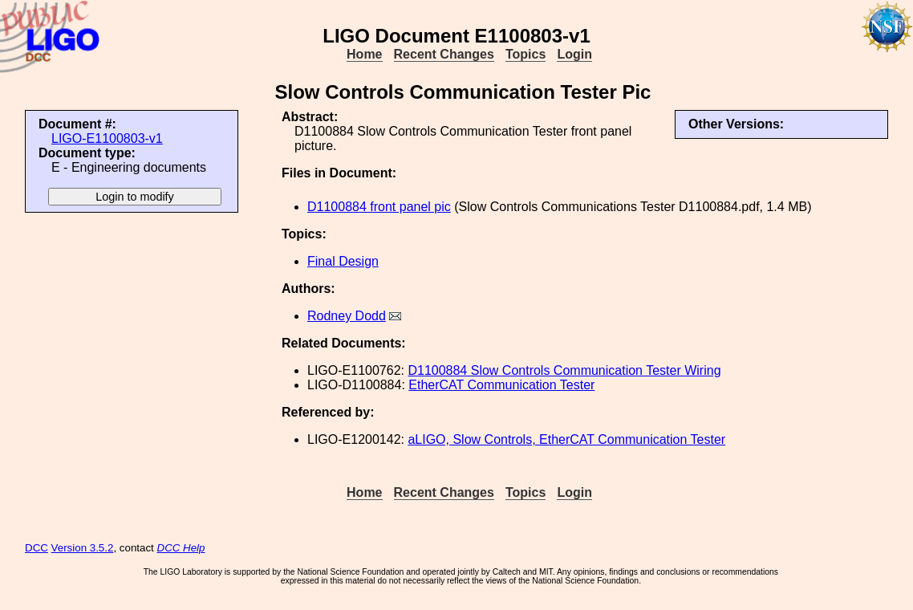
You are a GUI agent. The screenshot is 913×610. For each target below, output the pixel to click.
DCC (36, 548)
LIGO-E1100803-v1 (107, 138)
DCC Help (181, 548)
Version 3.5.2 (82, 548)
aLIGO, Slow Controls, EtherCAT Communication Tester (566, 439)
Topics (525, 54)
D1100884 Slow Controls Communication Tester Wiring (564, 370)
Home (364, 54)
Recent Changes (444, 54)
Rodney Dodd (346, 316)
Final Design (343, 261)
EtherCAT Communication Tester (501, 385)
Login (574, 54)
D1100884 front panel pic (379, 207)
